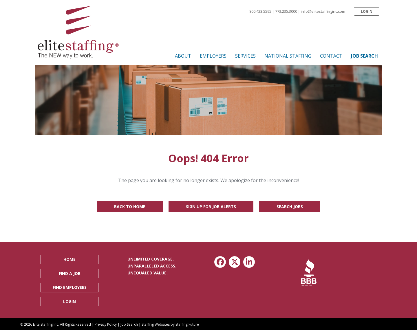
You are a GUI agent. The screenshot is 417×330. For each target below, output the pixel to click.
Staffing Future (187, 324)
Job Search (129, 324)
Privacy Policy (106, 324)
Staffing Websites (156, 324)
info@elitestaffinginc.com (323, 11)
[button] (366, 11)
